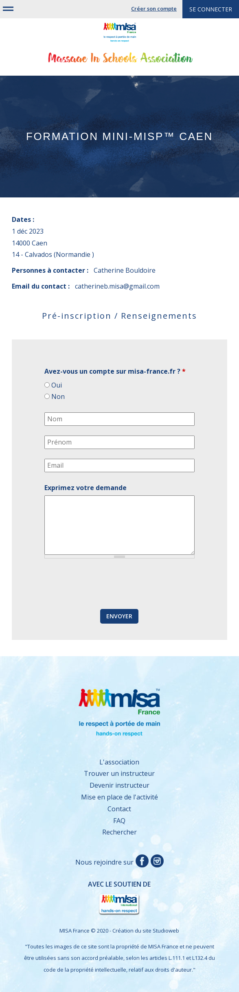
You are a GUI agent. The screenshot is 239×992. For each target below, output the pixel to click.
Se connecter (210, 9)
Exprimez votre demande (85, 487)
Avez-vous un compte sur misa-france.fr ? (115, 371)
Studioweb (166, 930)
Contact (119, 808)
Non (58, 396)
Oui (56, 385)
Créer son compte (154, 8)
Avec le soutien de (85, 898)
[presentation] (106, 584)
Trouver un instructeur (119, 773)
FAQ (119, 820)
